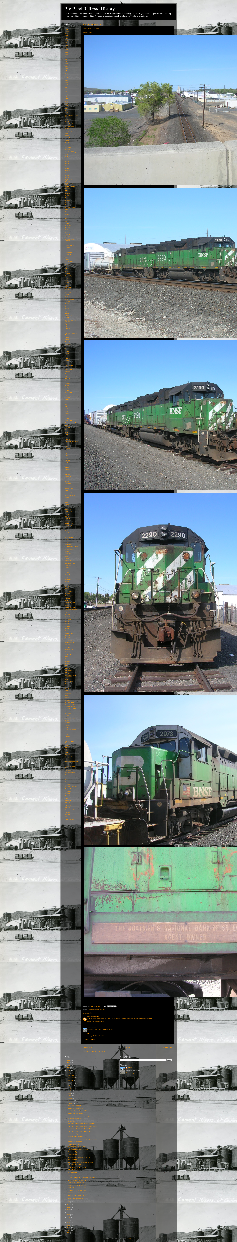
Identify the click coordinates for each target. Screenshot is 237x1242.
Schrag (67, 673)
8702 (66, 103)
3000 (66, 50)
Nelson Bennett (69, 537)
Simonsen (68, 693)
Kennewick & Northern (71, 423)
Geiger (67, 351)
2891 (66, 45)
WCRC (67, 777)
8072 (66, 99)
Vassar (67, 745)
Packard (67, 574)
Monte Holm (68, 511)
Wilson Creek (69, 803)
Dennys (67, 282)
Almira (67, 135)
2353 (66, 38)
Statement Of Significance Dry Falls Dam (80, 1129)
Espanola (67, 324)
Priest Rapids (69, 596)
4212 (66, 85)
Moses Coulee (69, 523)
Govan (67, 360)
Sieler (66, 690)
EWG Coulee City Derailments (77, 1180)
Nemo (66, 539)
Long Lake (68, 458)
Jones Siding (68, 420)
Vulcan (67, 752)
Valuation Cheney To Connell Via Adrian (79, 1111)
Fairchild (67, 328)
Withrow (67, 812)
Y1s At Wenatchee (73, 1175)
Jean (66, 416)
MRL (66, 528)
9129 (66, 110)
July (70, 1088)
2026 (68, 1060)
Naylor (67, 532)
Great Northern (69, 374)
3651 (66, 68)
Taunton (67, 725)
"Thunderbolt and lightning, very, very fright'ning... (82, 1139)
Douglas (67, 301)
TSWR (67, 739)
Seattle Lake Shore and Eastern (70, 675)
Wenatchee (68, 784)
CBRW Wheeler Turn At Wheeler (77, 1193)
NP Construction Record (75, 1118)
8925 (66, 108)
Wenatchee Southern (71, 786)
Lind (66, 453)
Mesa (66, 490)
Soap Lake (68, 700)
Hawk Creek (68, 392)
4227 (66, 87)
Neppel (67, 542)
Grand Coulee (69, 363)
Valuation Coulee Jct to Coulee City (78, 1116)
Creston (67, 259)
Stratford (67, 720)
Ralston (67, 612)
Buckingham (68, 205)
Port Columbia (69, 591)
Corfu (66, 250)
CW (66, 266)
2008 (68, 1233)
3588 (66, 66)
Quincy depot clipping (71, 609)
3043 (66, 54)
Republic (67, 626)
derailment (68, 287)
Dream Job (71, 1121)
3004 (66, 52)
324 (66, 57)
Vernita (67, 747)
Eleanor (67, 313)
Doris (66, 296)
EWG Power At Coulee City (76, 1182)
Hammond (68, 381)
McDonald (68, 483)
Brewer (67, 198)
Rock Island (68, 640)
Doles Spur (68, 292)
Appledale (68, 147)
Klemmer (67, 427)
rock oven (68, 644)
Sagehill (67, 661)
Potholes (67, 593)
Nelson (67, 535)
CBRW (67, 219)
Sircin (66, 695)
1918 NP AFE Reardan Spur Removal (79, 1157)
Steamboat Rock (70, 718)
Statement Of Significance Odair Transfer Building (82, 1126)
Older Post (167, 1047)
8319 (66, 101)
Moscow (67, 521)
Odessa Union (69, 560)
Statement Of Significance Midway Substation (81, 1123)
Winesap (67, 807)
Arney (66, 154)
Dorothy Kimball (69, 299)
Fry (66, 346)
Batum (67, 175)
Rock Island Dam (70, 642)
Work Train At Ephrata (74, 1134)
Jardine (67, 413)
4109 (66, 80)
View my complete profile (133, 1073)
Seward (67, 686)
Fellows (67, 337)
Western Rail (68, 789)
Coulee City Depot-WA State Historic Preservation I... (83, 1177)
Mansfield (68, 469)
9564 (66, 113)
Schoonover (68, 670)
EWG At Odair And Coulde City (77, 1188)
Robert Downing (69, 638)
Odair (66, 556)
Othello (67, 572)
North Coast (68, 544)
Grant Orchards (69, 369)
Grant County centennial (69, 366)
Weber (67, 782)
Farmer (67, 331)
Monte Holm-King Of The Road (77, 1185)
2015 (68, 1215)
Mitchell (67, 497)
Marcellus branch (70, 472)
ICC (66, 404)
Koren (66, 430)
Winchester (68, 805)
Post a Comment (90, 1039)
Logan (67, 455)
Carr (66, 216)
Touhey (67, 734)
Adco (66, 119)
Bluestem (67, 188)
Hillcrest (67, 399)
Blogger (129, 1238)
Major (66, 465)
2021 (68, 1073)
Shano (67, 688)
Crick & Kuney (69, 261)
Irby (66, 406)
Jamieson (68, 409)
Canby (67, 214)
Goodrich (67, 358)
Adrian (67, 121)
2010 (68, 1227)
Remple (67, 624)
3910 (66, 75)
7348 (66, 94)
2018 (68, 1207)
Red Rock (68, 619)
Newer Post (88, 1047)
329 (66, 61)
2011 (68, 1225)
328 (66, 59)
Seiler (66, 679)
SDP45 (89, 1027)
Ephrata (102, 1009)
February (71, 1101)
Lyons (66, 462)
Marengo (67, 474)
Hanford (67, 383)
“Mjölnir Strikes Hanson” (75, 1141)
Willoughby (68, 800)
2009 (68, 1230)
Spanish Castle (69, 702)
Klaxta (67, 425)
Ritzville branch (69, 633)
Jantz (66, 411)
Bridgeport (68, 200)
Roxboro (67, 652)
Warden (67, 759)
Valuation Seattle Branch (75, 1108)
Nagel (66, 530)
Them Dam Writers (70, 729)
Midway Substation (70, 493)
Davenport (68, 273)
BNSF (66, 191)
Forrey (67, 339)
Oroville (67, 570)
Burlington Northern (93, 1009)
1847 (66, 29)
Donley (67, 294)
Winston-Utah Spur (70, 810)
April (70, 1095)
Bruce (66, 202)
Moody (67, 514)
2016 (68, 1212)
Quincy (67, 605)
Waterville (68, 770)
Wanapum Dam (69, 757)
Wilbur (67, 798)
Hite (66, 402)
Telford (67, 727)
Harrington (68, 388)
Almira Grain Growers (71, 138)
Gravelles (67, 371)
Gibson (67, 353)
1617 (66, 27)
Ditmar (67, 289)
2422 (66, 40)
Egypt (66, 311)
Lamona (67, 439)
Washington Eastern (71, 764)
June (70, 1090)
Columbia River (69, 243)
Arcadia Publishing (70, 152)
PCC (66, 584)
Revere (67, 628)
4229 (66, 89)
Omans (67, 567)
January (71, 1103)
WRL (66, 817)
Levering (67, 448)
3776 (66, 73)
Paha (66, 577)
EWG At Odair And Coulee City (77, 1195)
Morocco (67, 518)
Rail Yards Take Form (74, 1164)
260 (66, 43)
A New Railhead (73, 1170)
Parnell (67, 581)
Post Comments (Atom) (98, 1051)
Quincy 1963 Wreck (70, 607)
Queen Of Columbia (71, 602)
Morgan (67, 516)
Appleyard (68, 149)
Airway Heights (69, 131)
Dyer (66, 306)
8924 (66, 106)
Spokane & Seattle (70, 708)
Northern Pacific (69, 549)
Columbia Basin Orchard (69, 239)
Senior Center (69, 681)
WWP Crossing (69, 819)
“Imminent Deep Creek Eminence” (78, 1149)
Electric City (68, 315)
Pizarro (67, 588)
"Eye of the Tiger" (73, 1152)
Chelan (67, 230)
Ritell (66, 631)
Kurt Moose (91, 1016)
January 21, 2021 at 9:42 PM (95, 1021)
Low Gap (67, 460)
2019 (68, 1204)
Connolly (67, 247)
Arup (66, 156)
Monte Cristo (68, 509)
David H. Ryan (69, 275)
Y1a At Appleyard (73, 1159)
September (72, 1083)
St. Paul (67, 715)
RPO (66, 656)
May (70, 1093)
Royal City (68, 654)
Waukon (67, 775)
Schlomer (67, 668)
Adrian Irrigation (69, 126)
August (71, 1085)
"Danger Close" (72, 1154)
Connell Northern (70, 245)
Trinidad (67, 736)
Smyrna (67, 697)
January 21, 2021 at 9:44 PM (95, 1036)
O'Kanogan (68, 553)
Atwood (67, 159)
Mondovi (67, 507)
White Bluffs (68, 796)
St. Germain (68, 713)
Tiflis (66, 732)
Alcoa (66, 133)
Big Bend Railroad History (89, 8)
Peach (67, 586)
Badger (67, 163)
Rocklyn (67, 647)
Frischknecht (68, 344)
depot (66, 285)
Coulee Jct (68, 254)
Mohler (67, 500)
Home (127, 1047)
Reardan (67, 616)
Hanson (67, 385)
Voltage (67, 750)
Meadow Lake (69, 486)
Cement (67, 223)
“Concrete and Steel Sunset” (76, 1146)
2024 (68, 1065)
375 (66, 71)
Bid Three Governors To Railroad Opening (80, 1162)
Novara (67, 551)
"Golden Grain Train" (74, 1144)
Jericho (67, 418)
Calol (66, 212)
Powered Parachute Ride (75, 1136)
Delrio (66, 280)
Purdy (66, 600)
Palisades (68, 579)
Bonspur (67, 193)
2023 (68, 1068)
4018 (66, 78)
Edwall (67, 308)
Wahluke (67, 754)
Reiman (67, 621)
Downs (67, 303)
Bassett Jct (68, 173)
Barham (67, 168)
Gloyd (66, 356)
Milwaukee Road (70, 495)
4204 (66, 82)
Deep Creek (68, 278)
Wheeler (67, 793)
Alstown (67, 140)
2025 (68, 1062)
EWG (66, 326)
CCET (67, 221)
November (72, 1077)
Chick (66, 232)
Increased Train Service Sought (77, 1190)
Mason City (68, 476)
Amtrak (67, 142)
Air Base (67, 128)
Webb (66, 779)
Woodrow (67, 814)
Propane (67, 598)
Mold (66, 502)
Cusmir (67, 264)
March (71, 1098)
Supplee (67, 722)
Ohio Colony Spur (70, 563)
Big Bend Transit (70, 186)
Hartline (67, 390)
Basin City (68, 170)
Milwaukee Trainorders (74, 1105)
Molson (67, 504)
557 (66, 92)
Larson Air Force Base (71, 441)
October (71, 1080)
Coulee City (68, 252)
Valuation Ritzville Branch (75, 1113)
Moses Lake (68, 525)
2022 (68, 1070)
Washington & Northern (72, 761)
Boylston (67, 195)
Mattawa (67, 479)
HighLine (67, 397)
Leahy (67, 446)
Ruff (66, 659)
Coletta (67, 236)
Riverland (67, 635)
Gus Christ (68, 378)
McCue (67, 481)
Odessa (67, 558)
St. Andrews (68, 711)
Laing (66, 434)
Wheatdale (68, 791)
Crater (67, 257)
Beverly (67, 177)
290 (66, 47)
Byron (66, 209)
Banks (67, 166)
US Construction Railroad (69, 742)
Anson (67, 145)
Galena (67, 349)
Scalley (67, 663)
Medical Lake (69, 488)
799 (66, 96)
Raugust (67, 614)
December (72, 1075)
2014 (68, 1217)
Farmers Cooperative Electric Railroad (71, 334)
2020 (68, 1202)
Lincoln (67, 451)
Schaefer (67, 666)
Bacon (67, 161)
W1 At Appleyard (73, 1172)
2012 (68, 1222)
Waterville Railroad (70, 772)
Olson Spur (68, 565)
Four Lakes (68, 342)
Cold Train (68, 234)
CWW (66, 271)
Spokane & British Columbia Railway (70, 705)
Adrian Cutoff (69, 124)
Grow (66, 376)
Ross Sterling (69, 649)
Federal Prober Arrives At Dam (77, 1167)
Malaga (67, 467)
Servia (67, 684)
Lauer (66, 444)
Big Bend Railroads (70, 184)
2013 (68, 1220)
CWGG (67, 268)
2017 (68, 1209)
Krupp (66, 432)
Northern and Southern (71, 546)
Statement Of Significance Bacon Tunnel (80, 1131)
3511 (66, 64)
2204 (66, 36)
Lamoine (67, 437)
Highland (67, 395)
